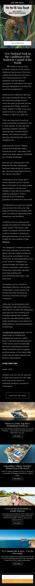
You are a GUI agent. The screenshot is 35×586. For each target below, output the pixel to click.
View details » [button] (17, 436)
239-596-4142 (17, 2)
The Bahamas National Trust (13, 332)
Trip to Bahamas (17, 43)
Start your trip (17, 581)
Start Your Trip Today (17, 396)
